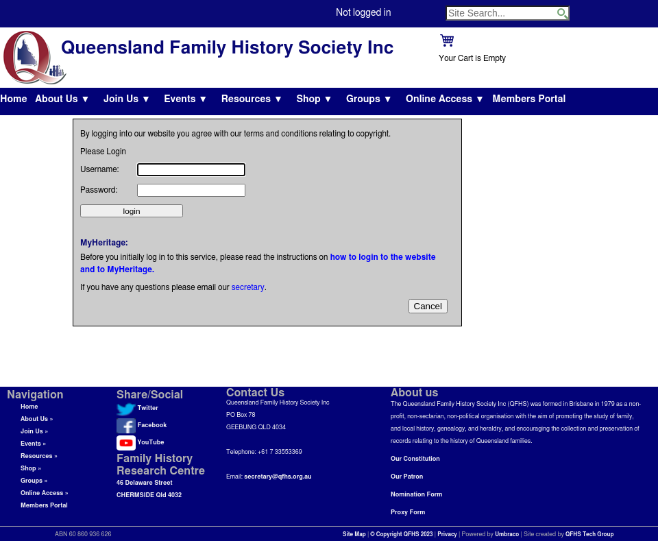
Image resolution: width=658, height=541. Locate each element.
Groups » (34, 481)
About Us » (37, 419)
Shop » (31, 469)
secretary (248, 287)
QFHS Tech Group (589, 535)
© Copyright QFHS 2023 (402, 535)
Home (13, 99)
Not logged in (363, 13)
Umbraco (507, 535)
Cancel (428, 306)
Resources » (39, 456)
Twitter (137, 408)
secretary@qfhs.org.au (277, 477)
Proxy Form (408, 512)
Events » (33, 444)
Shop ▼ (314, 99)
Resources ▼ (252, 99)
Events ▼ (186, 99)
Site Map (354, 535)
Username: (99, 169)
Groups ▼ (369, 99)
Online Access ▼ (445, 99)
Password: (98, 190)
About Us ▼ (62, 99)
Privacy (447, 535)
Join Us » (34, 432)
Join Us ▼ (127, 99)
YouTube (140, 443)
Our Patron (407, 477)
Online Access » (45, 493)
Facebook (142, 425)
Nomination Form (416, 495)
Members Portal (528, 99)
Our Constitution (415, 459)
